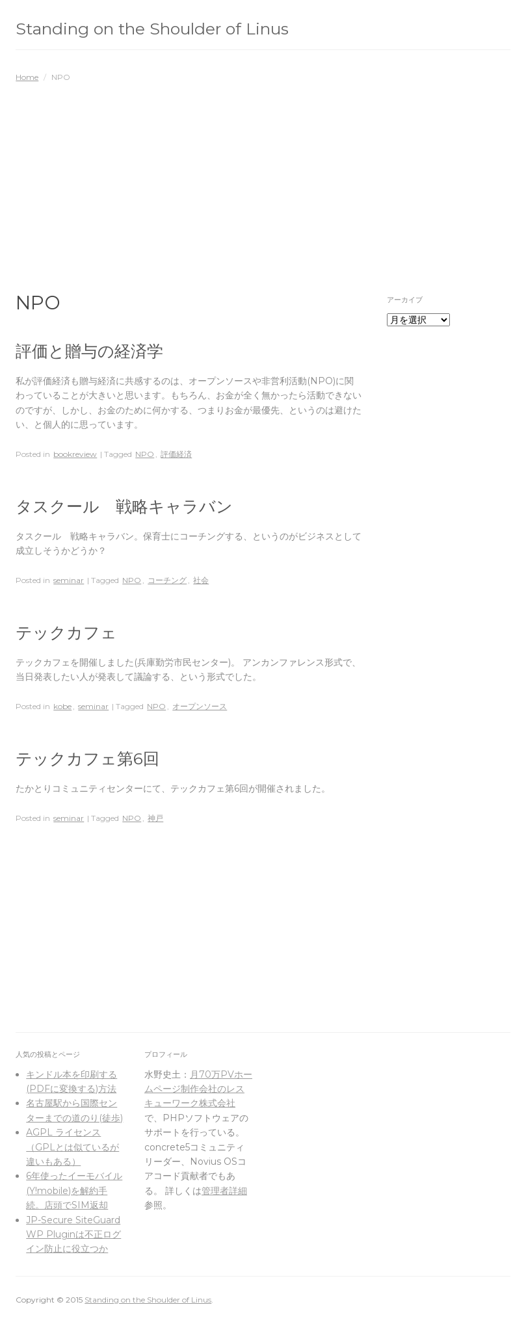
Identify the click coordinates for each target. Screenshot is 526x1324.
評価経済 (176, 454)
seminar (68, 580)
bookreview (75, 454)
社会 (201, 580)
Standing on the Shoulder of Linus (152, 28)
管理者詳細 (224, 1191)
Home (27, 77)
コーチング (167, 580)
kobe (62, 706)
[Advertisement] (263, 181)
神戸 (155, 818)
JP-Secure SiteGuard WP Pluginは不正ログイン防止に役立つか (73, 1234)
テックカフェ (66, 632)
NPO (144, 454)
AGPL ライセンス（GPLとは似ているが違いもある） (72, 1146)
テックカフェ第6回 (87, 758)
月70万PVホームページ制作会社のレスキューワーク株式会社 (198, 1089)
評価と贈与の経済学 (89, 351)
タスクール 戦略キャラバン (124, 506)
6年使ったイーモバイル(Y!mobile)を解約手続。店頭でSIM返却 (74, 1190)
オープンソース (199, 706)
